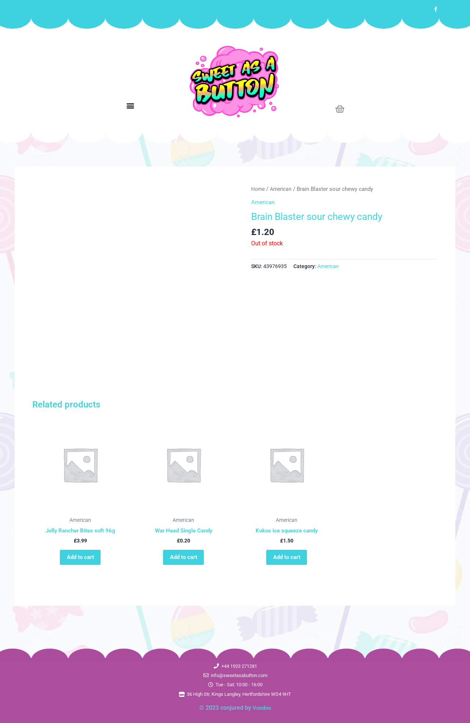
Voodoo (262, 707)
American (283, 189)
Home (258, 189)
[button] (130, 106)
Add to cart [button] (80, 559)
